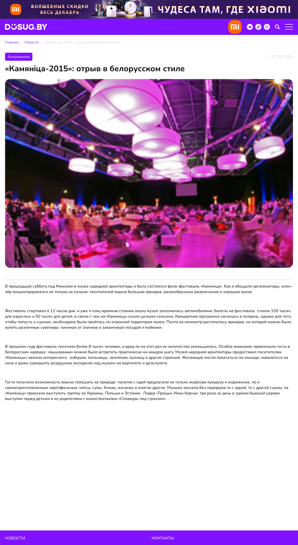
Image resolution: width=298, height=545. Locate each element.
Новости (32, 42)
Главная (12, 42)
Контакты (163, 538)
